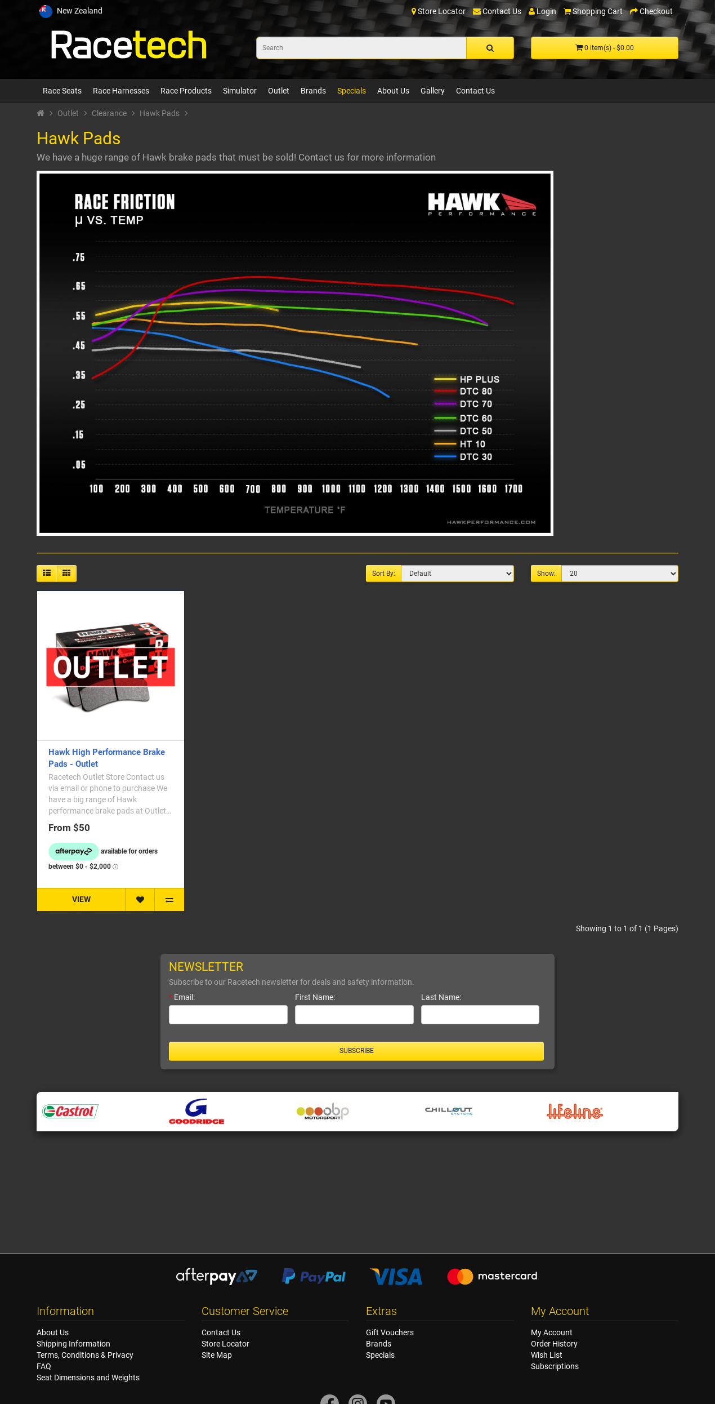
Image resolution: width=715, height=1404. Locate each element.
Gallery (433, 90)
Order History (554, 1343)
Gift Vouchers (390, 1332)
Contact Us (475, 90)
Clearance (109, 113)
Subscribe (356, 1051)
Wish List (546, 1354)
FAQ (44, 1366)
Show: (546, 573)
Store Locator (225, 1343)
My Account (552, 1332)
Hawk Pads (160, 113)
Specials (351, 90)
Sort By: (383, 573)
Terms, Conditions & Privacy (85, 1354)
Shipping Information (73, 1343)
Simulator (240, 90)
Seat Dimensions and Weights (88, 1377)
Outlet (278, 90)
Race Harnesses (121, 90)
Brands (313, 90)
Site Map (217, 1354)
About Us (393, 90)
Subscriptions (555, 1366)
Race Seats (62, 90)
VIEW (81, 899)
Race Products (186, 90)
